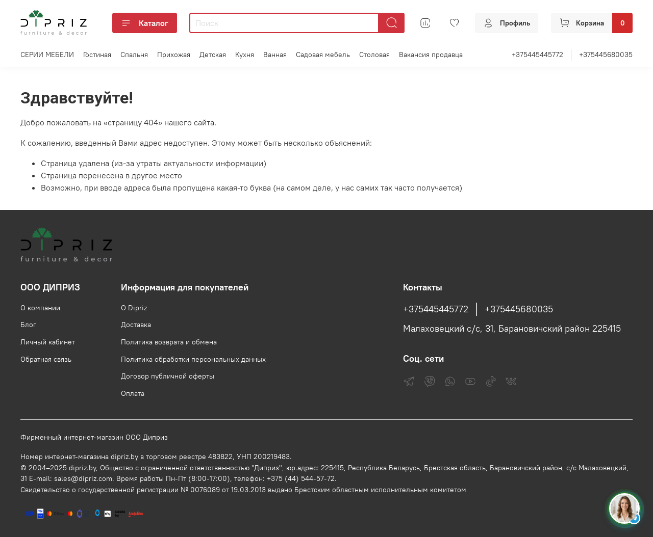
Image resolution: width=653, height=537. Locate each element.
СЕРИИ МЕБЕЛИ (47, 54)
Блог (28, 324)
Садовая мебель (323, 54)
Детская (212, 54)
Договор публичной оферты (167, 376)
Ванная (275, 54)
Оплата (132, 393)
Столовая (374, 54)
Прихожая (173, 54)
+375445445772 (537, 54)
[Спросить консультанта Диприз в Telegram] (624, 508)
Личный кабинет (47, 341)
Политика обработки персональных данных (193, 359)
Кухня (244, 54)
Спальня (134, 54)
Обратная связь (45, 359)
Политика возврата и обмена (169, 341)
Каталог (144, 23)
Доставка (136, 324)
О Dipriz (134, 307)
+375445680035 (606, 54)
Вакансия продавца (431, 54)
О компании (40, 307)
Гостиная (97, 54)
